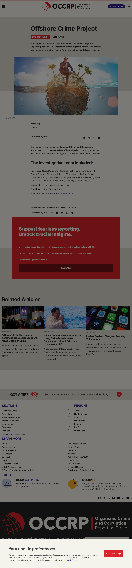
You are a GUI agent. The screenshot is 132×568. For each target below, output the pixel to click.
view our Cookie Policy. (68, 560)
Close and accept (113, 553)
